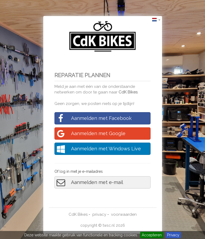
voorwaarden (124, 214)
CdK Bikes (128, 92)
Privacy (173, 235)
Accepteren (152, 235)
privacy (99, 214)
